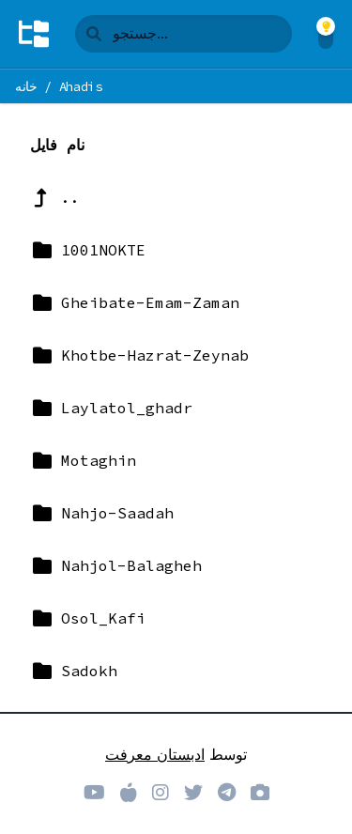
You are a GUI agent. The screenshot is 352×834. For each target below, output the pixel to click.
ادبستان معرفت (155, 755)
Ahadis (80, 86)
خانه (26, 86)
